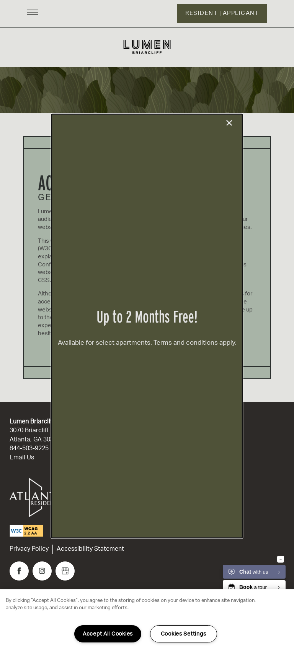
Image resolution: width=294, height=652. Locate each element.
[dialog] (146, 326)
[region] (147, 620)
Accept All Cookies (108, 634)
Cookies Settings (183, 634)
